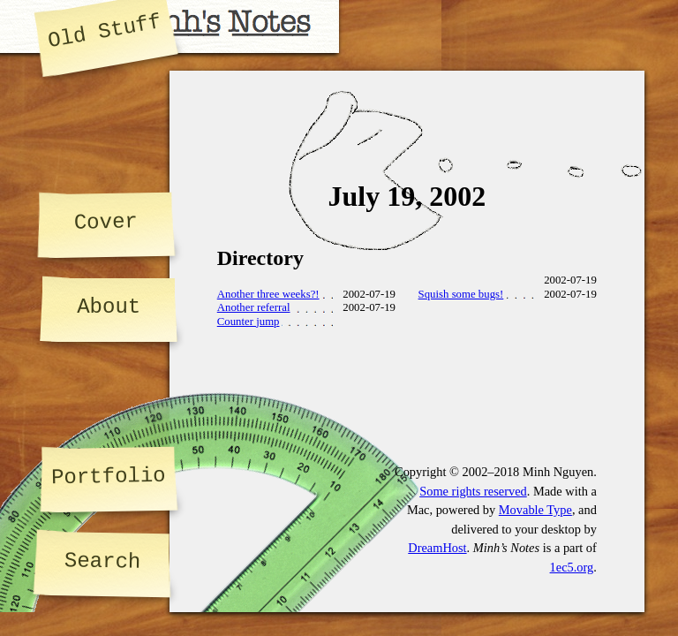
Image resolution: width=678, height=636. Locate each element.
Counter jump (248, 321)
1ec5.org (572, 567)
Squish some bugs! (461, 294)
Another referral (253, 307)
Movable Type (535, 510)
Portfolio (108, 476)
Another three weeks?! (268, 294)
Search (102, 561)
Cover (105, 221)
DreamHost (437, 548)
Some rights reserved (473, 491)
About (108, 307)
